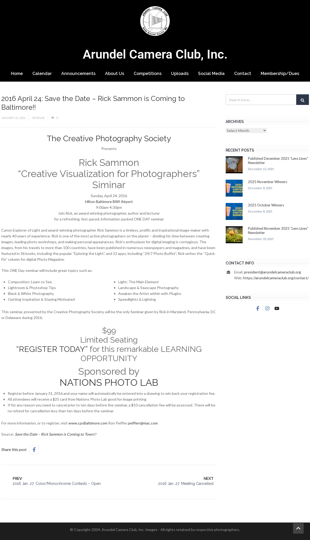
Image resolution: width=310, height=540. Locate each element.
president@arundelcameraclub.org (272, 272)
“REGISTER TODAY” (52, 349)
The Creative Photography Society (109, 138)
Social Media (211, 73)
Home (17, 73)
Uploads (180, 73)
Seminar (38, 117)
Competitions (147, 73)
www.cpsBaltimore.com (87, 423)
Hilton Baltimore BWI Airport (109, 201)
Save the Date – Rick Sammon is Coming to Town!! (55, 434)
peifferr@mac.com (143, 423)
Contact (242, 73)
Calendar (42, 73)
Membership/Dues (280, 73)
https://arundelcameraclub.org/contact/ (276, 278)
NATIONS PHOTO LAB (109, 382)
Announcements (78, 73)
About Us (114, 73)
